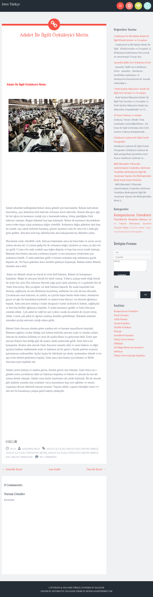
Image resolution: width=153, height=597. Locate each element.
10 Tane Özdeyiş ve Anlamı (127, 115)
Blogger (99, 587)
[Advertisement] (54, 61)
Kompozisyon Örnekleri (132, 215)
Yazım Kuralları (122, 323)
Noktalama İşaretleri (140, 223)
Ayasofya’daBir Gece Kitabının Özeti (132, 62)
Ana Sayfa (54, 469)
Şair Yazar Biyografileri (133, 232)
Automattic (58, 591)
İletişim (117, 331)
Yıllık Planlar (121, 319)
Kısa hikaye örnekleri (19, 456)
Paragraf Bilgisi (121, 227)
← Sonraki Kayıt (12, 469)
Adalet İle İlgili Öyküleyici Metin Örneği (73, 452)
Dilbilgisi (118, 343)
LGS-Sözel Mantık (137, 228)
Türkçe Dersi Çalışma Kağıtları (129, 355)
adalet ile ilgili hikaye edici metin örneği (72, 448)
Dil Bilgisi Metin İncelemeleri (128, 347)
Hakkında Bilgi (31, 448)
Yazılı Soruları (121, 315)
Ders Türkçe (11, 4)
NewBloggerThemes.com (99, 591)
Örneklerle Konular (126, 219)
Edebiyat (143, 219)
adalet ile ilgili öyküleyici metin (26, 452)
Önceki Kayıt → (96, 469)
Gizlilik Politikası (122, 327)
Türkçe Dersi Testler (124, 339)
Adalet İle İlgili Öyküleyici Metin (54, 35)
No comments (48, 456)
